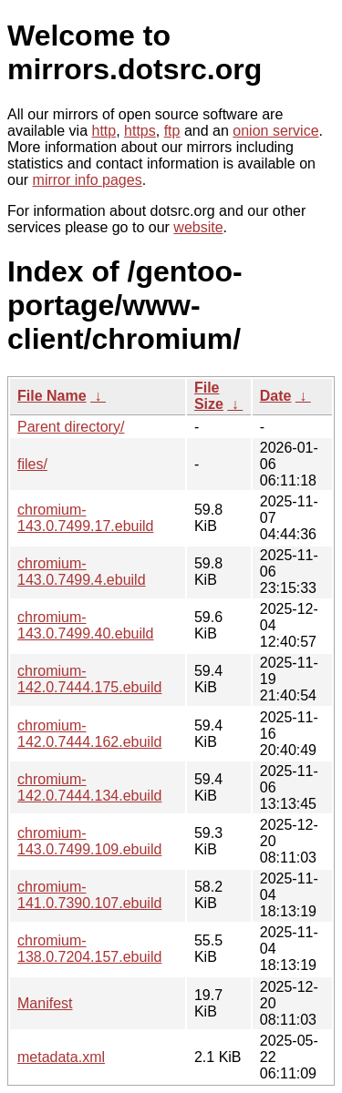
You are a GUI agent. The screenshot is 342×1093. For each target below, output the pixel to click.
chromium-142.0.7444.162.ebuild (89, 734)
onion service (275, 130)
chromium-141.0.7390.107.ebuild (89, 895)
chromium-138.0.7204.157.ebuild (89, 949)
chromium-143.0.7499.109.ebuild (89, 841)
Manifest (44, 1003)
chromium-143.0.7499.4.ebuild (81, 571)
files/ (32, 464)
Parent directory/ (70, 426)
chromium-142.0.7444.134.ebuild (89, 787)
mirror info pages (87, 180)
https (140, 130)
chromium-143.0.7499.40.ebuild (85, 625)
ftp (172, 130)
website (198, 227)
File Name (52, 395)
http (104, 130)
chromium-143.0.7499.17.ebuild (85, 518)
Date (276, 395)
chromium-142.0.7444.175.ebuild (89, 679)
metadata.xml (61, 1057)
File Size (208, 396)
